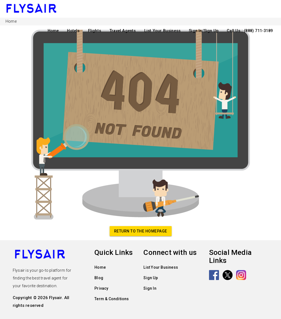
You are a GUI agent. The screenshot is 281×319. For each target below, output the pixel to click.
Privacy (101, 288)
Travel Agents (122, 30)
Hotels (73, 30)
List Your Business (162, 30)
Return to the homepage (140, 231)
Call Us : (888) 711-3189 (250, 30)
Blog (98, 278)
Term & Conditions (111, 299)
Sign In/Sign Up (203, 30)
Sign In (149, 288)
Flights (94, 30)
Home (53, 30)
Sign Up (150, 278)
